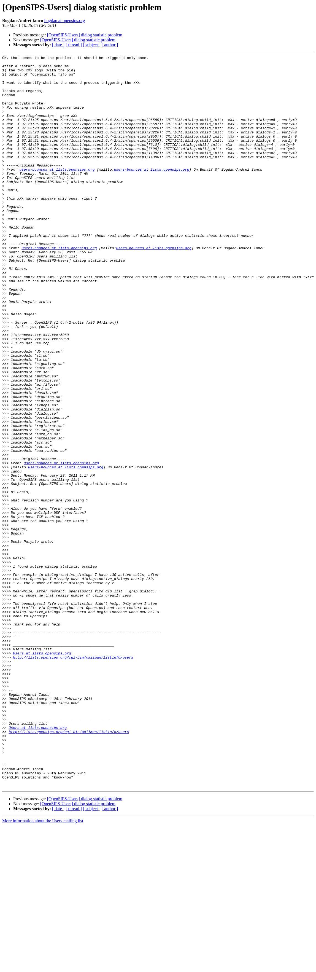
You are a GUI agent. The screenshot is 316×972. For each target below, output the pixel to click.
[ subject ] (92, 44)
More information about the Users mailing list (42, 967)
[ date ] (58, 44)
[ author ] (110, 44)
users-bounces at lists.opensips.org (56, 192)
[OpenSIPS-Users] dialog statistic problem (84, 35)
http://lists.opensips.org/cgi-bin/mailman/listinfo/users (73, 777)
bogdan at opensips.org (64, 20)
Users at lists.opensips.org (42, 772)
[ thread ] (74, 44)
